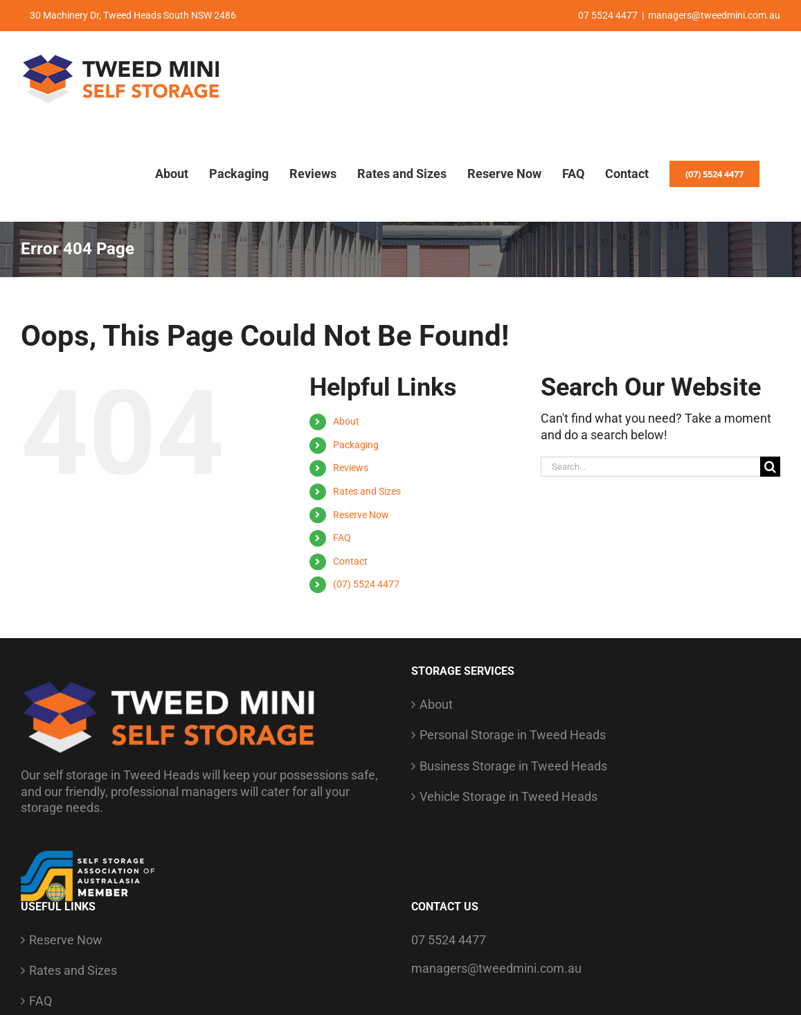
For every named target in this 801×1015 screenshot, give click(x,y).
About (346, 421)
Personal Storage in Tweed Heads (513, 734)
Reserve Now (361, 514)
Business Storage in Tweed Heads (513, 766)
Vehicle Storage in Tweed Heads (508, 796)
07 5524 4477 (448, 940)
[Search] (770, 467)
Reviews (350, 467)
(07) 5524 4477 (366, 584)
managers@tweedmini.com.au (714, 15)
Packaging (356, 444)
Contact (350, 561)
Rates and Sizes (367, 491)
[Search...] (650, 467)
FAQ (342, 537)
